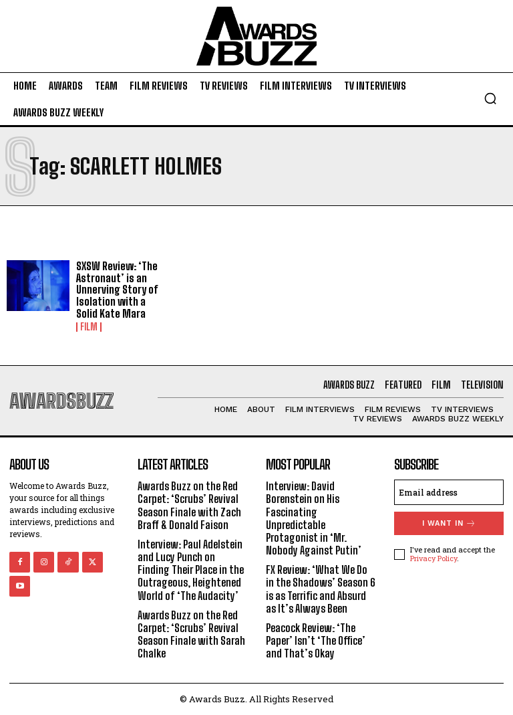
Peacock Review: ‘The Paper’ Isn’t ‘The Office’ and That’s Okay (315, 640)
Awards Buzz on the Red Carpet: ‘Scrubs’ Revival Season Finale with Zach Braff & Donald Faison (189, 505)
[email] (449, 492)
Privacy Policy (433, 558)
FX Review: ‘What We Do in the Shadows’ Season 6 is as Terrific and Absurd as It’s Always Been (320, 589)
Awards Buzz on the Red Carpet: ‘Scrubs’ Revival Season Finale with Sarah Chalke (191, 634)
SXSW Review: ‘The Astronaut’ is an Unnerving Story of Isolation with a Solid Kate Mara (117, 289)
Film (89, 327)
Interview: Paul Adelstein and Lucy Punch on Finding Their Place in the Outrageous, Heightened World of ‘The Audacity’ (191, 570)
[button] (490, 98)
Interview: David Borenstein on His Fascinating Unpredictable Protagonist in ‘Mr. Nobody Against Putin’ (313, 518)
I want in (449, 523)
